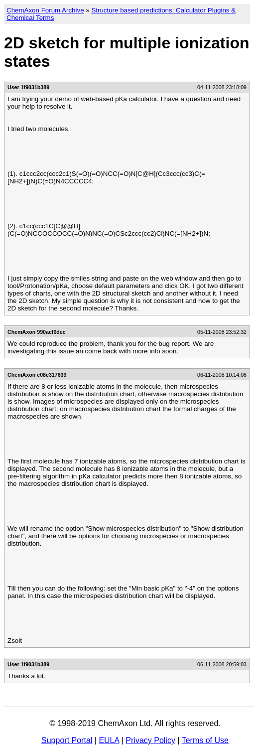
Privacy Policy (150, 740)
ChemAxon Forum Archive (45, 10)
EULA (109, 740)
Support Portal (66, 740)
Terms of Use (205, 740)
